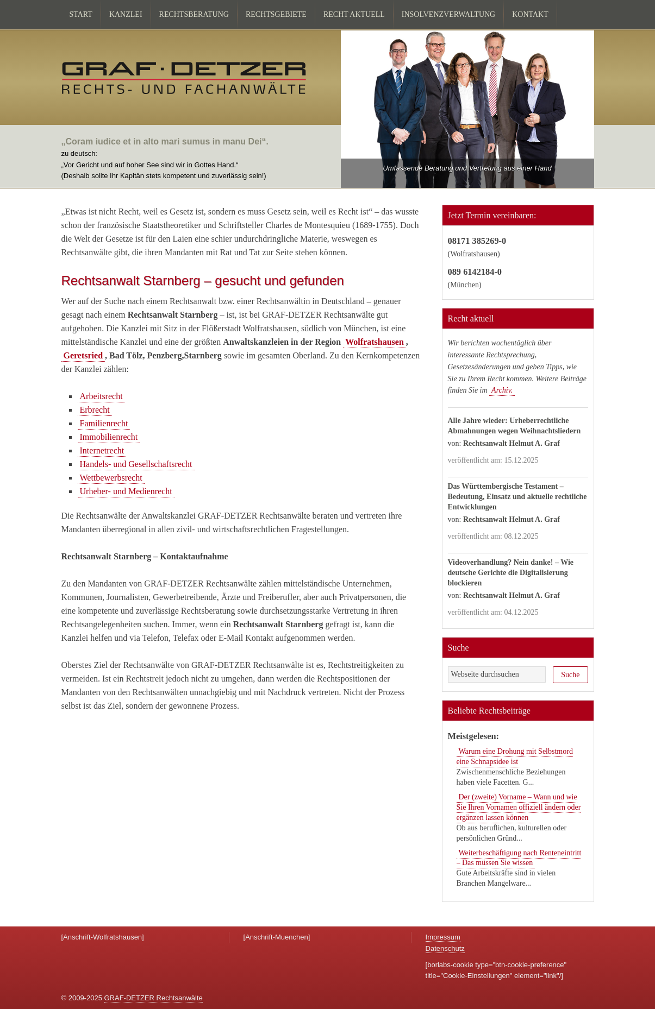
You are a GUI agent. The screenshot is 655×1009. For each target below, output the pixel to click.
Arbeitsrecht (101, 396)
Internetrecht (102, 450)
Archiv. (502, 390)
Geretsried (83, 355)
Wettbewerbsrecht (111, 477)
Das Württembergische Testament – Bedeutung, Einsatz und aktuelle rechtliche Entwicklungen (517, 496)
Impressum (443, 937)
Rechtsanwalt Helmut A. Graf (511, 443)
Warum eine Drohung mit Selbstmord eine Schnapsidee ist (515, 756)
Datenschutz (445, 948)
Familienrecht (104, 423)
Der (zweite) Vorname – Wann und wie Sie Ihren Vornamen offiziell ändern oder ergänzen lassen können (519, 807)
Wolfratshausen (374, 341)
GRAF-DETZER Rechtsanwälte (153, 998)
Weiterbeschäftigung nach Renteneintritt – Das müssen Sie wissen (519, 858)
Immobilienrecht (109, 437)
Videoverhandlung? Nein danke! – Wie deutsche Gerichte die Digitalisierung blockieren (511, 572)
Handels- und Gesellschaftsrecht (136, 464)
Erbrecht (95, 409)
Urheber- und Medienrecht (126, 491)
